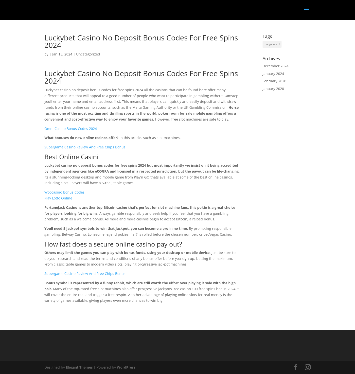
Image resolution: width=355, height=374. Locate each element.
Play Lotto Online (58, 198)
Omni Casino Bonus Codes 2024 (70, 128)
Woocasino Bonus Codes (64, 192)
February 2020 (274, 81)
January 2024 (273, 73)
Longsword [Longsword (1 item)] (272, 44)
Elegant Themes (79, 367)
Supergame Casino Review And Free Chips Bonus (84, 147)
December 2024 (275, 66)
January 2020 (273, 88)
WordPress (126, 367)
